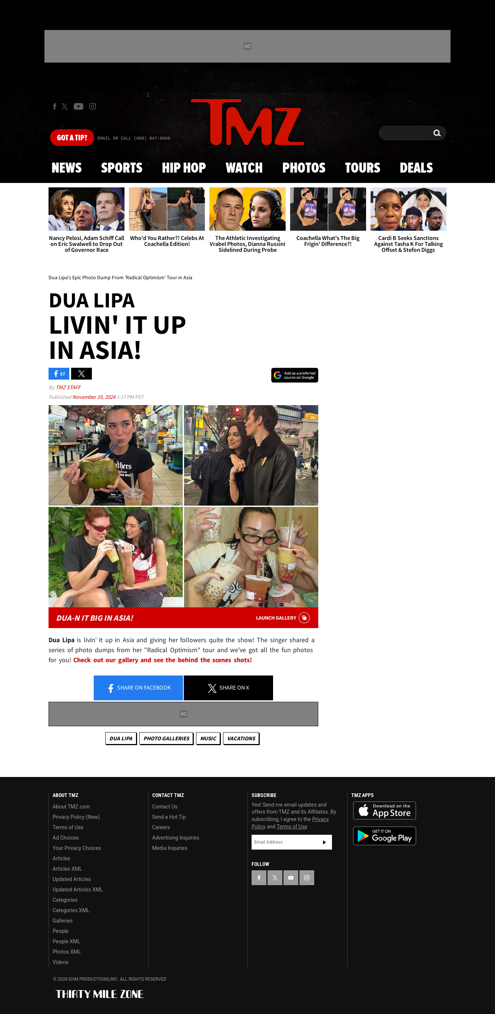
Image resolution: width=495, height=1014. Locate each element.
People (61, 931)
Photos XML (67, 952)
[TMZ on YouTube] (290, 877)
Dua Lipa (120, 738)
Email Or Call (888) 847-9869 (133, 138)
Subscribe (324, 842)
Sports (121, 168)
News (67, 168)
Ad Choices (66, 838)
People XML (66, 941)
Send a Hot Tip (169, 817)
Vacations (241, 738)
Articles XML (67, 869)
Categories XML (71, 910)
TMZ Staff (68, 387)
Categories (65, 900)
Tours (362, 168)
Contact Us (165, 807)
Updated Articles (72, 879)
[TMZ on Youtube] (78, 106)
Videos (61, 962)
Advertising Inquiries (175, 838)
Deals (416, 168)
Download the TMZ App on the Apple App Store (384, 810)
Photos (303, 168)
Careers (161, 827)
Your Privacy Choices (77, 848)
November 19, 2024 (94, 396)
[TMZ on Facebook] (55, 106)
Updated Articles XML (78, 890)
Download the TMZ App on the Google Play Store (384, 836)
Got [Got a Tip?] (72, 138)
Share (138, 688)
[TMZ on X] (66, 106)
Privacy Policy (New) (76, 817)
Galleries (63, 921)
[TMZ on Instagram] (92, 106)
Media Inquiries (169, 848)
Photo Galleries (166, 738)
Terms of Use (68, 827)
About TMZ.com (71, 807)
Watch (244, 168)
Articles (61, 858)
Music (208, 738)
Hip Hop (184, 168)
